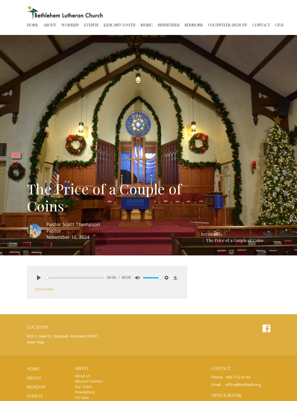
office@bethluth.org (243, 384)
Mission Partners (89, 381)
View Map (35, 342)
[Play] (39, 278)
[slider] (75, 277)
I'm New (82, 397)
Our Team (83, 386)
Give (279, 24)
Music (147, 24)
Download (44, 288)
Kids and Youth (119, 24)
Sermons (194, 24)
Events (91, 24)
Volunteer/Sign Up (227, 24)
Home (32, 24)
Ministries (168, 24)
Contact (261, 24)
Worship (70, 24)
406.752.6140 (238, 376)
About (50, 24)
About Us (82, 375)
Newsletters (85, 392)
